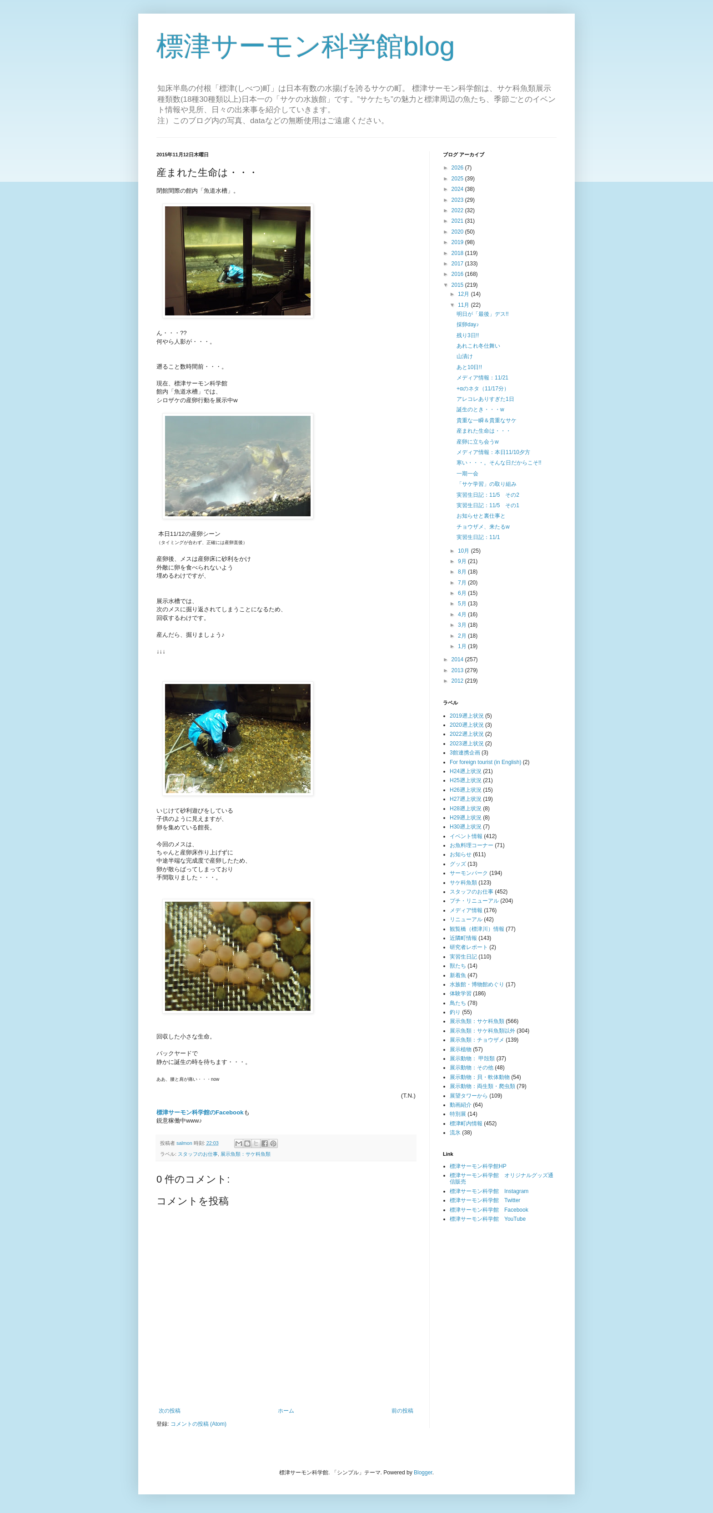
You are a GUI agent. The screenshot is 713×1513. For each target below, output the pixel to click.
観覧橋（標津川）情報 (477, 929)
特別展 (458, 1114)
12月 (464, 294)
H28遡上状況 (466, 808)
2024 (458, 189)
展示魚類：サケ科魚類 (246, 1154)
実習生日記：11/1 (478, 537)
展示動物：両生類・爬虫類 (482, 1086)
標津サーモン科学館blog (305, 46)
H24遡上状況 (466, 771)
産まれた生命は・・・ (484, 431)
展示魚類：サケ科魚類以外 (482, 1031)
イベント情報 (466, 836)
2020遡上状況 (467, 725)
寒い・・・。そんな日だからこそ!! (499, 462)
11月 (464, 305)
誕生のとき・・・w (480, 409)
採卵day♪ (468, 324)
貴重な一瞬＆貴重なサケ (487, 420)
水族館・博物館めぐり (477, 984)
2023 (458, 200)
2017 (458, 263)
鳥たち (458, 1003)
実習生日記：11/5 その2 (488, 495)
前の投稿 (402, 1411)
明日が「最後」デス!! (483, 314)
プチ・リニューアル (474, 901)
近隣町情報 (463, 938)
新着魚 (458, 975)
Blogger (423, 1472)
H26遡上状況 (466, 790)
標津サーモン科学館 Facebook (489, 1210)
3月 (463, 625)
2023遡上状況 (467, 743)
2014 (458, 659)
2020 (458, 232)
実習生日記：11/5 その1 (488, 505)
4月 (463, 614)
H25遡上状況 (466, 780)
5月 (463, 603)
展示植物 (461, 1049)
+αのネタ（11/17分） (483, 388)
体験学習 (461, 993)
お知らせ (461, 854)
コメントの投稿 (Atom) (198, 1424)
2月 (463, 636)
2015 (458, 285)
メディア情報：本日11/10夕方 (493, 452)
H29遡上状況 (466, 817)
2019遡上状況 (467, 716)
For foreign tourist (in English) (485, 762)
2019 (458, 242)
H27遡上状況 (466, 799)
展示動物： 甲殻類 (472, 1058)
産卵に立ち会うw (478, 442)
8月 (463, 572)
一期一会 (467, 473)
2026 (458, 168)
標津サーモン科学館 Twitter (485, 1200)
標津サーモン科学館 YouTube (488, 1219)
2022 (458, 210)
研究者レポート (469, 947)
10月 (464, 551)
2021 (458, 221)
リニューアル (466, 919)
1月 (463, 646)
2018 (458, 253)
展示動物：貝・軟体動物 (480, 1077)
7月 (463, 582)
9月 (463, 561)
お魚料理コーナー (471, 845)
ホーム (286, 1411)
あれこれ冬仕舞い (478, 346)
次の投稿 (170, 1411)
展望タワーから (469, 1096)
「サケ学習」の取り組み (487, 484)
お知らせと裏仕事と (481, 516)
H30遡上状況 (466, 827)
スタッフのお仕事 (198, 1154)
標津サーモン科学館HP (478, 1166)
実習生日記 (463, 957)
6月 (463, 593)
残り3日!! (468, 335)
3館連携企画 (465, 752)
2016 (458, 274)
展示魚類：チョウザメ (477, 1040)
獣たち (458, 966)
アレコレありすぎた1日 (485, 399)
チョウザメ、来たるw (483, 527)
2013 (458, 670)
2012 (458, 681)
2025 (458, 178)
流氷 (455, 1132)
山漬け (465, 356)
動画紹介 (461, 1105)
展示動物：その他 (471, 1067)
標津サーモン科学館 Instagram (489, 1191)
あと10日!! (469, 367)
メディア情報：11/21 (482, 378)
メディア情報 (466, 910)
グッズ (458, 864)
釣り (455, 1012)
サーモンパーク (469, 873)
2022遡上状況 (467, 734)
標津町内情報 (466, 1123)
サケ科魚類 (463, 882)
